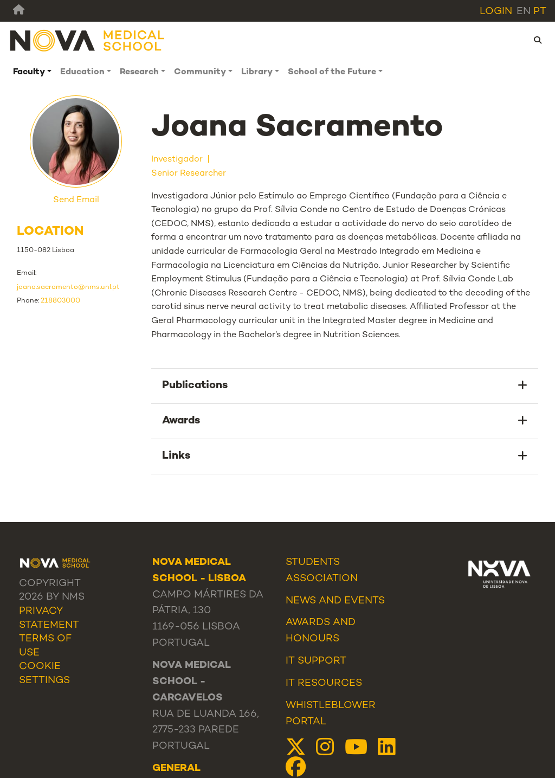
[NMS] (88, 40)
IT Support (316, 661)
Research (139, 72)
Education (82, 72)
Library (257, 72)
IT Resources (324, 683)
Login (496, 12)
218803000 (60, 301)
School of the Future (332, 72)
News (301, 601)
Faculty (29, 72)
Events (364, 601)
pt (539, 12)
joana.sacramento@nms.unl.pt (68, 287)
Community (200, 72)
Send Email (76, 200)
